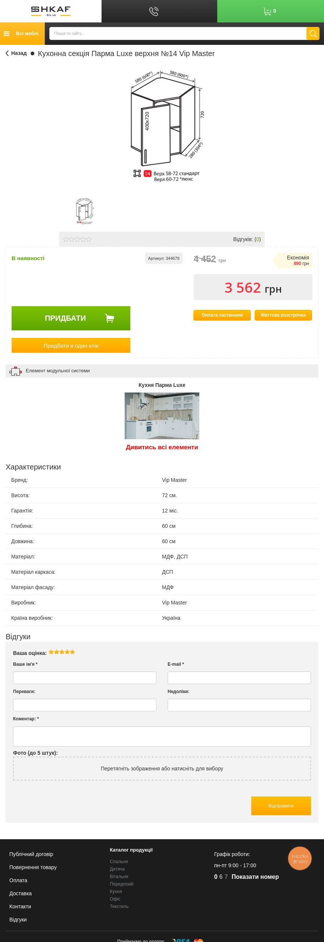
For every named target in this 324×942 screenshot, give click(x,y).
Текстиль (119, 906)
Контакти (20, 906)
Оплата (18, 880)
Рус (212, 11)
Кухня (116, 891)
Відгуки (18, 920)
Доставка (20, 893)
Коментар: (26, 720)
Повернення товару (33, 867)
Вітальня (119, 876)
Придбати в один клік (71, 347)
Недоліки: (178, 693)
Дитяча (117, 869)
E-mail (176, 666)
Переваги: (24, 693)
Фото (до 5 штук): (35, 754)
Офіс (115, 899)
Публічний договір (31, 854)
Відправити (281, 807)
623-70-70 (240, 877)
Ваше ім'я (25, 666)
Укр (212, 4)
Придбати (65, 319)
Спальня (119, 861)
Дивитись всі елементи (162, 449)
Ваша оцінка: (30, 655)
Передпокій (121, 884)
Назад (19, 53)
